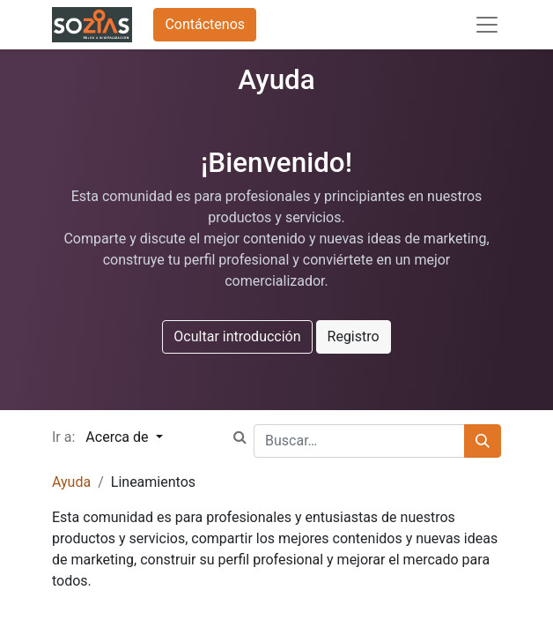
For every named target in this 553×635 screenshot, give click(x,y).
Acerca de (118, 437)
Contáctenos (205, 24)
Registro (354, 336)
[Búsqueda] (482, 441)
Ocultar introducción (236, 336)
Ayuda (71, 482)
